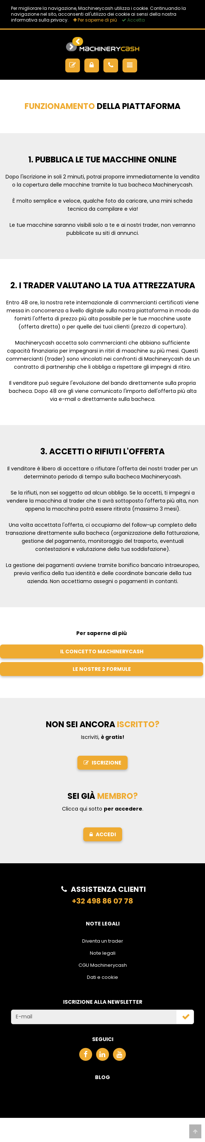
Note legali (103, 953)
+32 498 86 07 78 (102, 901)
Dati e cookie (102, 977)
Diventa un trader (102, 941)
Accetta (133, 20)
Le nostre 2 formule (102, 669)
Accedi (102, 834)
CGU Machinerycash (102, 965)
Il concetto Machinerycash (101, 651)
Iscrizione (102, 762)
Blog (102, 1077)
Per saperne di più (95, 20)
